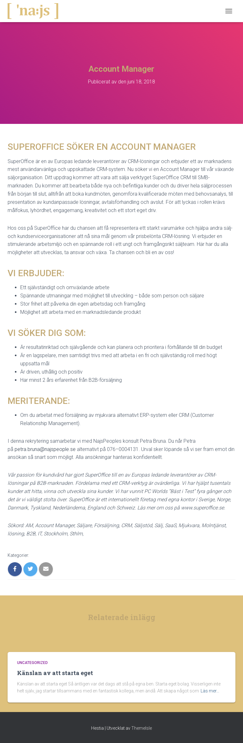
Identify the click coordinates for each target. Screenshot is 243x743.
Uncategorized (32, 663)
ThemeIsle (141, 728)
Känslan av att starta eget (55, 673)
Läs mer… (210, 690)
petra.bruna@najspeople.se (45, 449)
